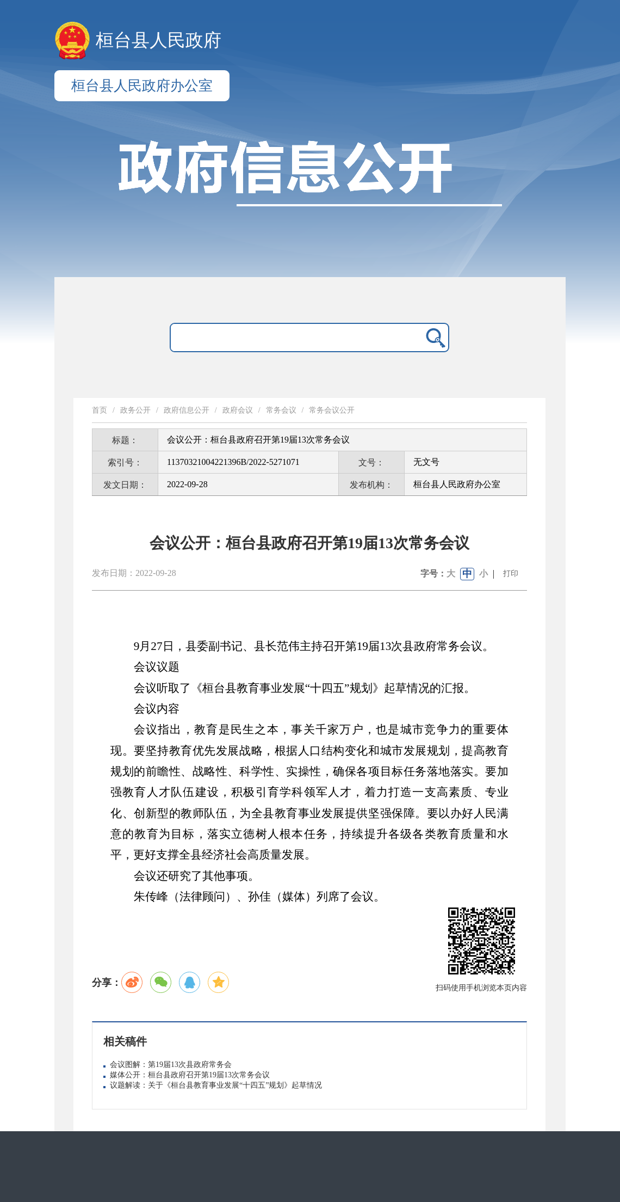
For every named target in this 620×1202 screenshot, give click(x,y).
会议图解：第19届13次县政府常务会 (171, 1064)
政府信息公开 (186, 410)
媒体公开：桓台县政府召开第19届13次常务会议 (190, 1075)
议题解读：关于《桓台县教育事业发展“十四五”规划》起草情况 (216, 1085)
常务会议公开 (332, 410)
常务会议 (281, 410)
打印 (510, 573)
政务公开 (135, 410)
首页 (99, 410)
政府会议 (237, 410)
